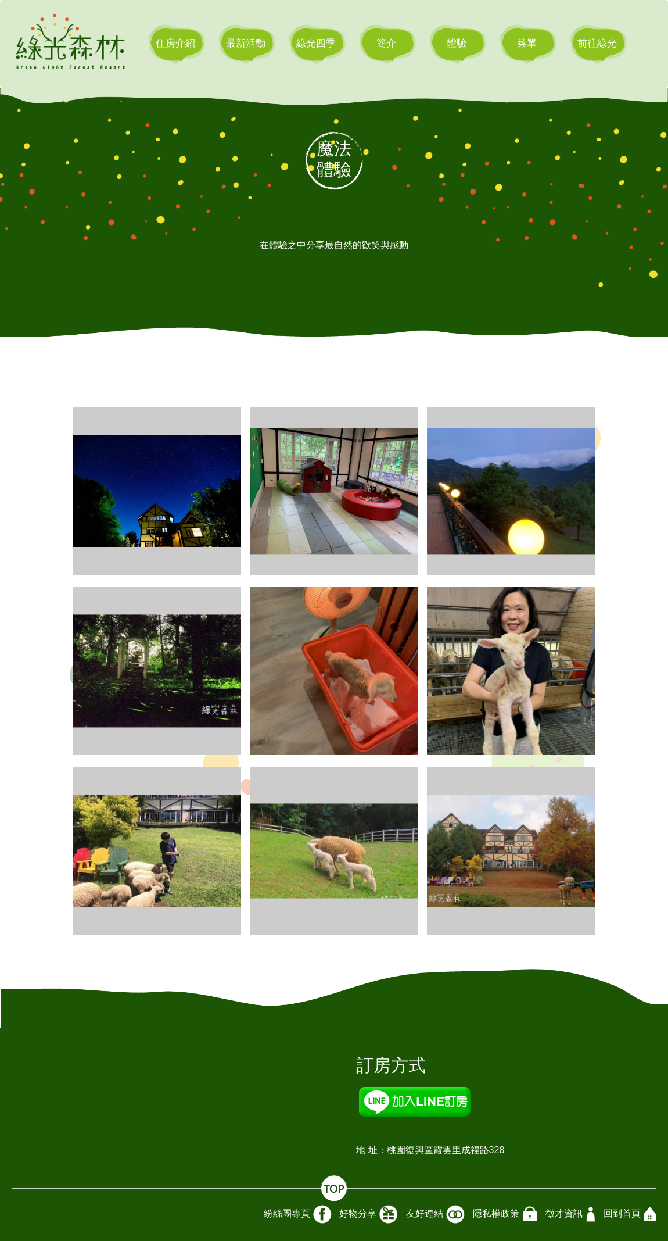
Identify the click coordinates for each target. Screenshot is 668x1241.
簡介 (386, 43)
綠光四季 (316, 43)
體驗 (456, 43)
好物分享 (368, 1214)
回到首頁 (630, 1214)
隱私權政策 (505, 1214)
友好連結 (435, 1214)
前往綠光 (597, 43)
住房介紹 (175, 43)
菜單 (527, 43)
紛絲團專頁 (298, 1214)
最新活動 (245, 43)
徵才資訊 (570, 1214)
